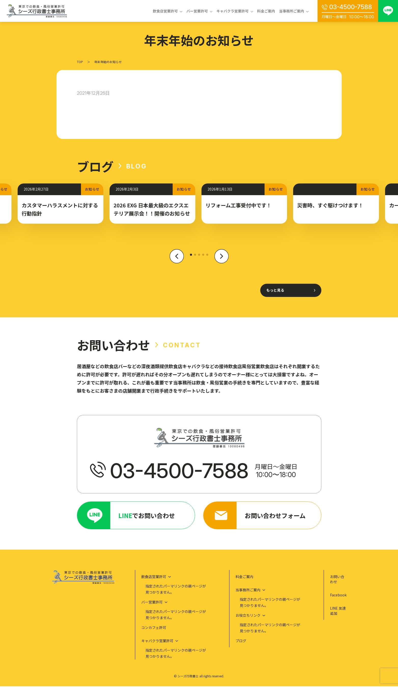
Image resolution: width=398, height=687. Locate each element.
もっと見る (275, 290)
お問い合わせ (337, 580)
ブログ (241, 641)
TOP (80, 62)
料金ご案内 (266, 10)
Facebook (338, 595)
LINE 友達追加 (338, 611)
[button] (177, 259)
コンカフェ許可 (153, 628)
